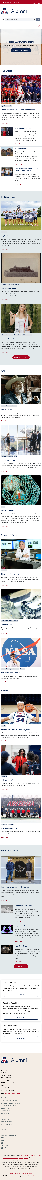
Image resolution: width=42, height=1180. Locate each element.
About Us (4, 1098)
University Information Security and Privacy (21, 1173)
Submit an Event (6, 1113)
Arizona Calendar (6, 1124)
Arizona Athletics (6, 1122)
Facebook (6, 1138)
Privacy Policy (5, 1111)
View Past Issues (21, 966)
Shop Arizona (5, 1127)
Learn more (21, 1038)
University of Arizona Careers (10, 1103)
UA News (4, 1129)
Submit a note (21, 1017)
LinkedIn (5, 1145)
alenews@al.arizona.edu (12, 1093)
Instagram (6, 1143)
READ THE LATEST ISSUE (21, 50)
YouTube (5, 1148)
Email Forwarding (6, 1108)
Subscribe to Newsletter (8, 1135)
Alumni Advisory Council (9, 1100)
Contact (21, 995)
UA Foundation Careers (8, 1105)
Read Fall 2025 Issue (21, 357)
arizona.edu (5, 1119)
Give (20, 25)
